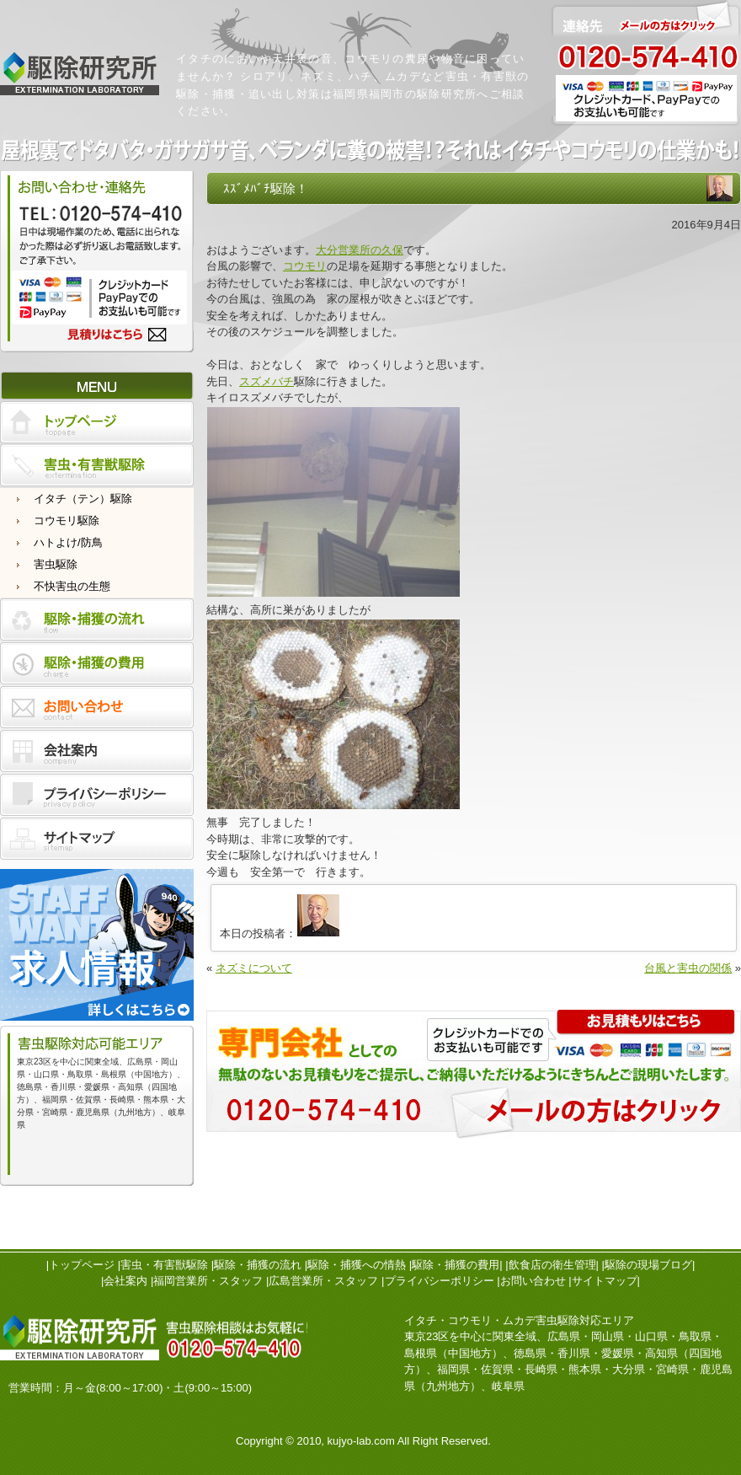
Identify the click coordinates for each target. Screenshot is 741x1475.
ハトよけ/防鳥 (68, 542)
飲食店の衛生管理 (552, 1264)
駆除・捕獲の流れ (257, 1264)
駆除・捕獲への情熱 (356, 1264)
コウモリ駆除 (66, 520)
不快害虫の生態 (72, 586)
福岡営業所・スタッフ (208, 1280)
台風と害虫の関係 (688, 968)
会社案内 (125, 1280)
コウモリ (305, 266)
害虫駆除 (55, 564)
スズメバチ (266, 381)
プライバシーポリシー (439, 1280)
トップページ (82, 1264)
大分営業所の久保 (359, 250)
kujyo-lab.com (361, 1441)
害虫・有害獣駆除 (164, 1264)
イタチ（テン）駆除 (83, 498)
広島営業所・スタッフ (323, 1280)
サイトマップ (604, 1280)
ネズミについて (254, 968)
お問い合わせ (533, 1280)
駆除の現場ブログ (648, 1264)
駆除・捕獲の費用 (455, 1264)
